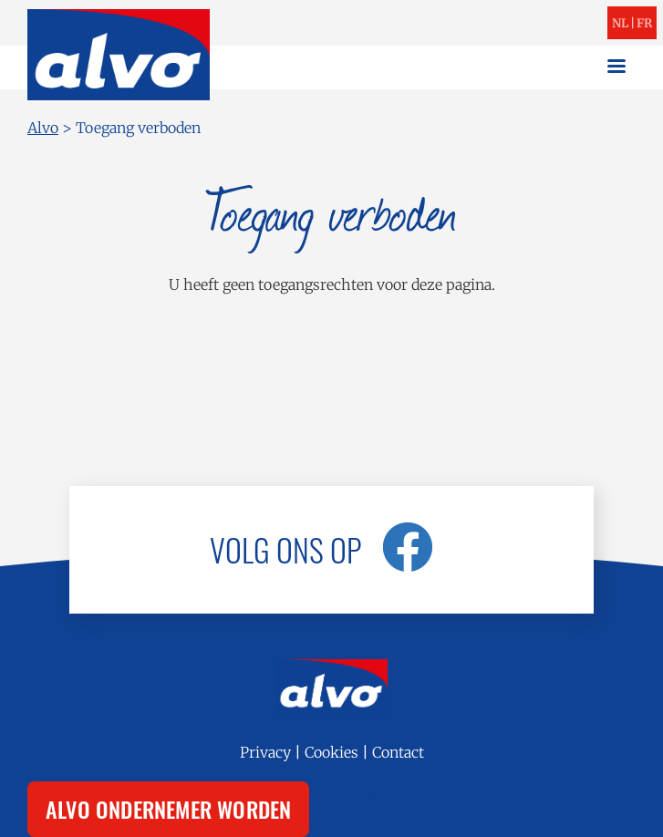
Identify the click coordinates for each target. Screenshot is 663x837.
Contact (398, 752)
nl (620, 23)
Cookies (331, 752)
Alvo (42, 128)
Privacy (265, 752)
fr (644, 23)
